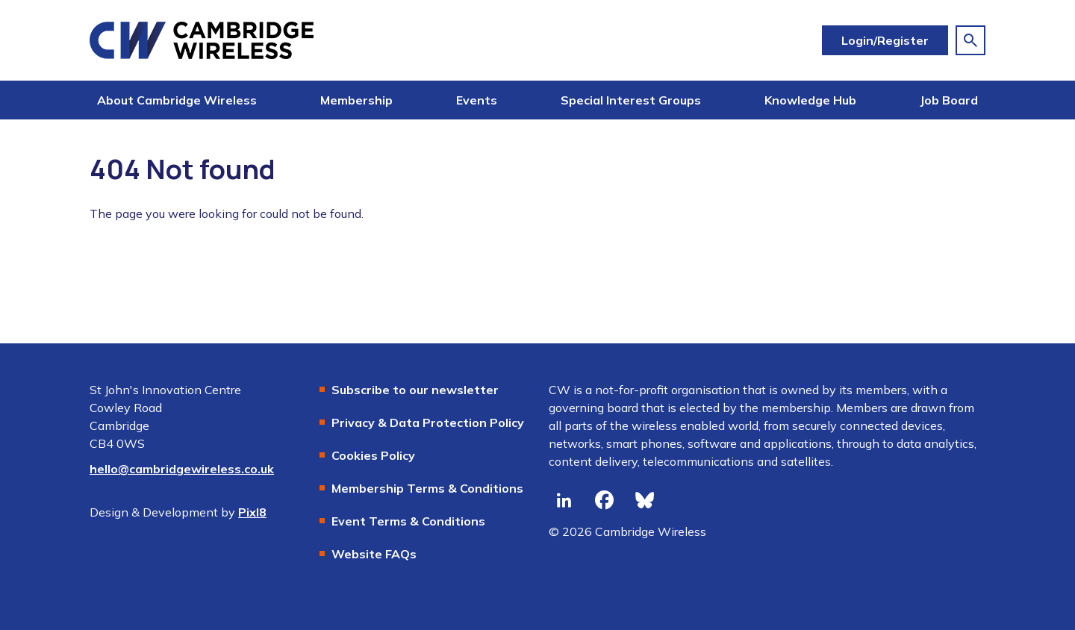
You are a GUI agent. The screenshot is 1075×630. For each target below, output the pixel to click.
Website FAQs (374, 553)
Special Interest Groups (631, 100)
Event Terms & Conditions (408, 521)
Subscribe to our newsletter (415, 389)
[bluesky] (644, 500)
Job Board (949, 100)
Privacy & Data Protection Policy (427, 422)
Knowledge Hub (810, 100)
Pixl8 (252, 512)
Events (476, 100)
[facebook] (604, 500)
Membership (356, 100)
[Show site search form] (970, 40)
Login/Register (885, 40)
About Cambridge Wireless (177, 100)
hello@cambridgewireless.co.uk (182, 468)
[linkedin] (564, 500)
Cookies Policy (373, 455)
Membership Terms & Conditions (427, 488)
